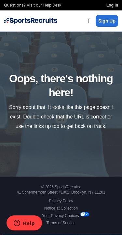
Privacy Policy (61, 201)
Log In (112, 5)
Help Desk (52, 5)
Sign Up (106, 21)
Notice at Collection (61, 208)
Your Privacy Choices (61, 215)
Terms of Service (61, 223)
